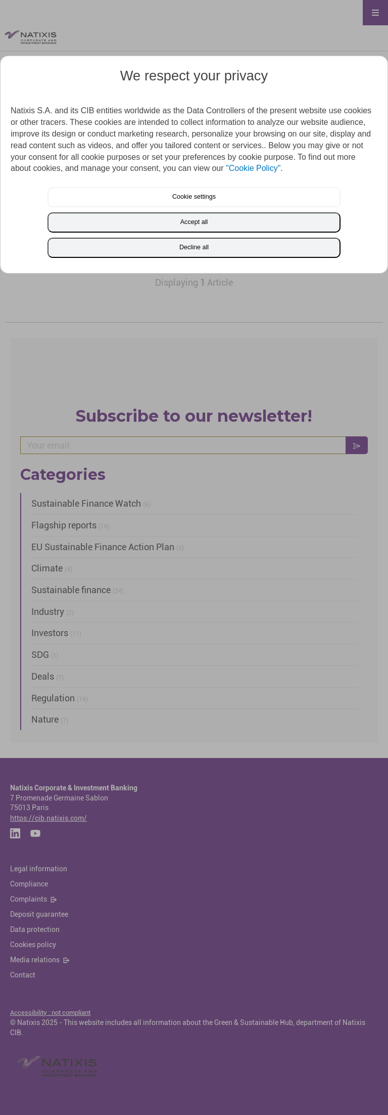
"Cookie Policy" (253, 168)
